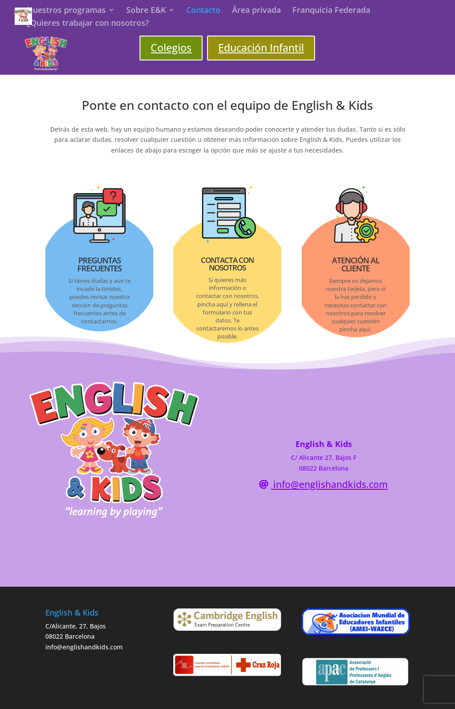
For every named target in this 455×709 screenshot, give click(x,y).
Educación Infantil (261, 47)
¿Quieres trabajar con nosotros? (88, 24)
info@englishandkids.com (329, 484)
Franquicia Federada (331, 11)
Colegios (171, 47)
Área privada (256, 11)
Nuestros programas (66, 11)
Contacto (203, 11)
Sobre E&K (146, 11)
